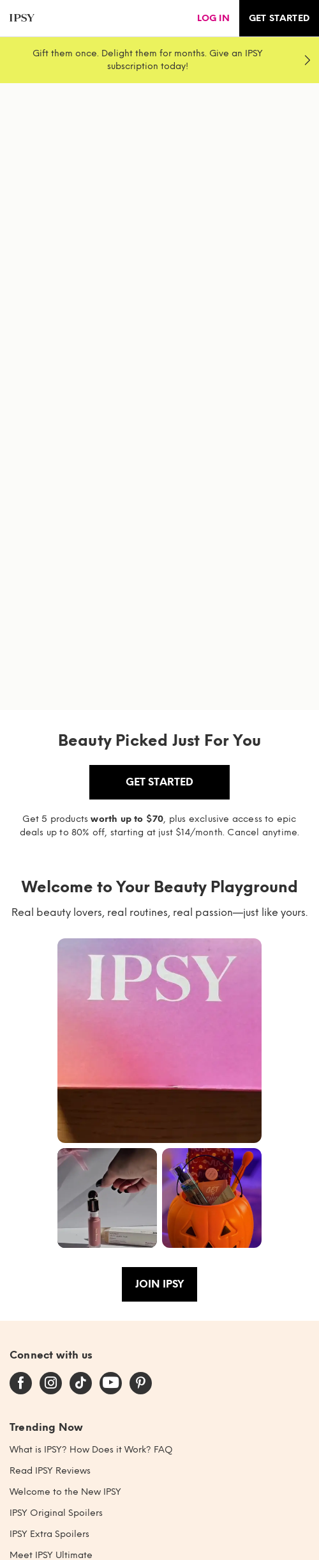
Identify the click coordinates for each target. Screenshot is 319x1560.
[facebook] (21, 1383)
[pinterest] (141, 1383)
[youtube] (111, 1383)
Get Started (159, 782)
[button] (159, 1040)
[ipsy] (22, 18)
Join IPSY (159, 1284)
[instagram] (51, 1383)
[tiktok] (81, 1383)
